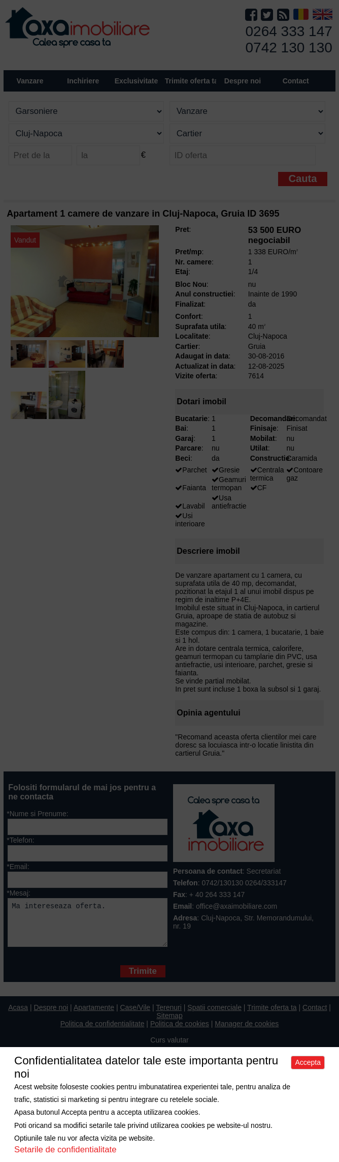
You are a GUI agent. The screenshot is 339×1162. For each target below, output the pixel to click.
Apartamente (94, 1015)
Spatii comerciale (214, 1015)
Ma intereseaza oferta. (87, 926)
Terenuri (169, 1015)
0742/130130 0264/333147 (243, 883)
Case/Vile (135, 1015)
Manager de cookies (247, 1031)
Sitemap (169, 1023)
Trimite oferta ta (191, 81)
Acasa (18, 1015)
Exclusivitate (136, 81)
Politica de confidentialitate (102, 1031)
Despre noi (51, 1015)
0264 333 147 (289, 31)
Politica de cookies (179, 1031)
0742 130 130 (289, 47)
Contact (296, 81)
